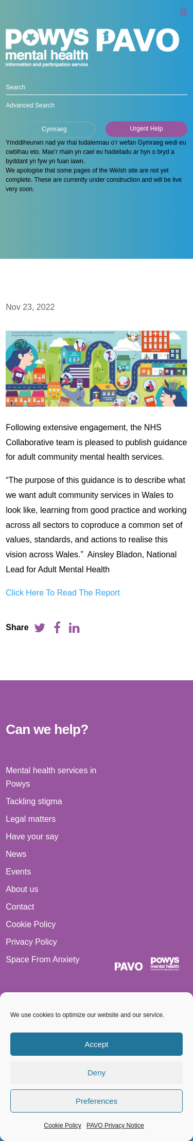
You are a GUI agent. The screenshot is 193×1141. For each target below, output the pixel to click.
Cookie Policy (62, 1125)
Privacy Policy (31, 941)
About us (22, 889)
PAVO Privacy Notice (115, 1125)
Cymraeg (54, 129)
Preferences (96, 1101)
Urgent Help (146, 128)
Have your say (32, 836)
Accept (97, 1044)
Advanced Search (30, 105)
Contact (20, 906)
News (16, 854)
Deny (96, 1072)
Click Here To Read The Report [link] (63, 592)
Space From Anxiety (42, 959)
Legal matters (31, 819)
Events (18, 871)
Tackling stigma (34, 801)
